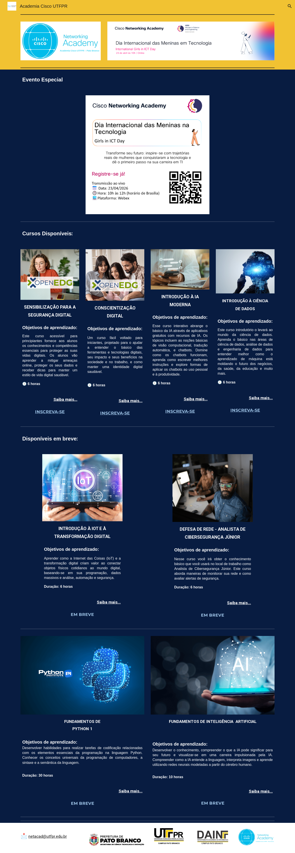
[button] (289, 6)
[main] (147, 80)
